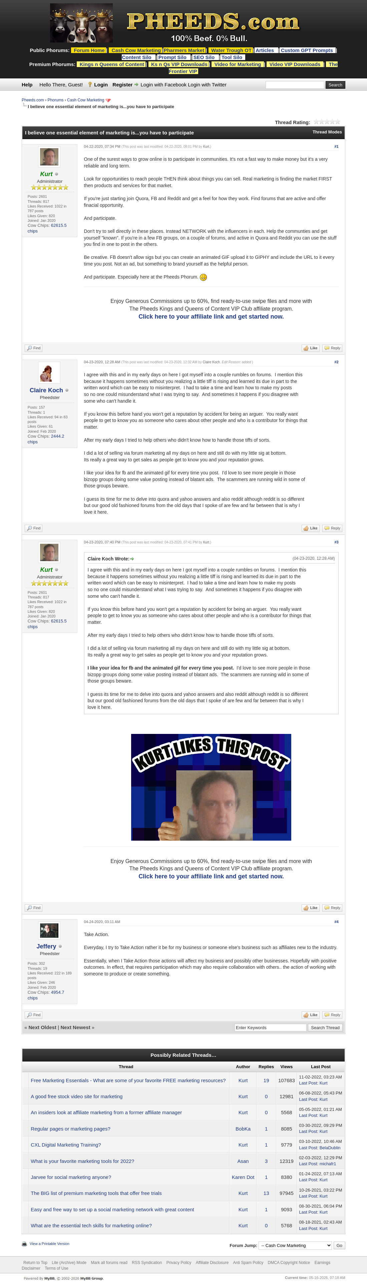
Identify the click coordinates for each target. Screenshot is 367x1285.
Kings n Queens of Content (112, 64)
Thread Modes (327, 131)
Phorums (55, 100)
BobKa (243, 1129)
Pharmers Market (183, 50)
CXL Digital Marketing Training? (66, 1145)
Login (101, 84)
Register (122, 84)
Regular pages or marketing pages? (70, 1129)
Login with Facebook (164, 84)
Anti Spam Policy (248, 1262)
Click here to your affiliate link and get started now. (211, 316)
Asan (243, 1161)
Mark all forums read (109, 1262)
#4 (336, 922)
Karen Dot (243, 1177)
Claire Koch (46, 390)
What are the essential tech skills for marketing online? (91, 1225)
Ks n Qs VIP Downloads (179, 64)
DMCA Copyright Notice (289, 1262)
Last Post (308, 1083)
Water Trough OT (231, 50)
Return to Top (35, 1262)
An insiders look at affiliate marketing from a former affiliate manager (106, 1112)
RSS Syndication (147, 1262)
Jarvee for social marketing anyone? (71, 1177)
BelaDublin (330, 1147)
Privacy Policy (179, 1262)
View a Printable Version (49, 1244)
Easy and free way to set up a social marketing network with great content (112, 1209)
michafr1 (328, 1163)
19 (266, 1080)
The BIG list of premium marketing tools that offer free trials (96, 1193)
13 (266, 1193)
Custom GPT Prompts (307, 50)
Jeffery (46, 946)
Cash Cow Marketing (85, 100)
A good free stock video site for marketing (76, 1096)
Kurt (206, 146)
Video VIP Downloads (295, 64)
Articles (265, 50)
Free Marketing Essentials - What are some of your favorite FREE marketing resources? (128, 1080)
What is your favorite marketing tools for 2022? (82, 1161)
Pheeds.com (33, 100)
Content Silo (137, 57)
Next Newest (75, 1027)
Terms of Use (56, 1268)
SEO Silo (205, 57)
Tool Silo (233, 57)
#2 (336, 362)
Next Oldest (42, 1027)
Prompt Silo (173, 57)
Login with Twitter (207, 84)
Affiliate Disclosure (212, 1262)
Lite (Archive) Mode (69, 1262)
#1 (336, 146)
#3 (336, 542)
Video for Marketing (238, 64)
